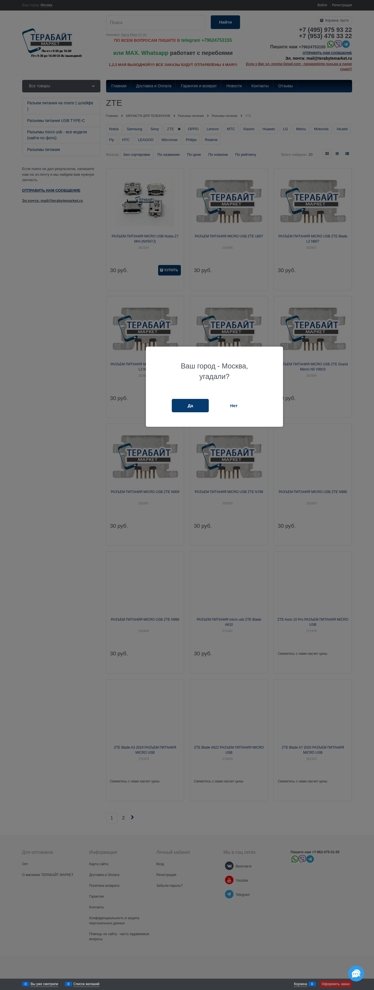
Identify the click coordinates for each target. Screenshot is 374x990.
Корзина (300, 984)
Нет (233, 405)
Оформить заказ (336, 984)
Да (190, 405)
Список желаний (86, 984)
